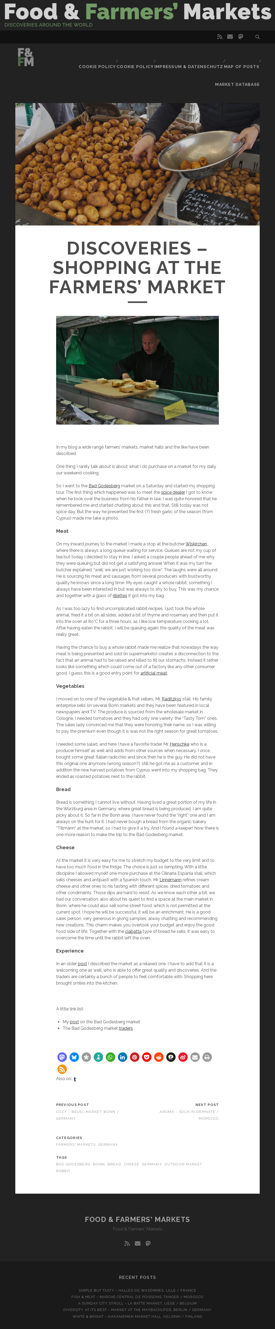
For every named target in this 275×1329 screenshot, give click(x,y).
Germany (108, 1123)
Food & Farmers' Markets (137, 1198)
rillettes (120, 573)
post (82, 941)
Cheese (131, 1142)
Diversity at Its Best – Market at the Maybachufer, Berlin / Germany (137, 1288)
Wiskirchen (196, 522)
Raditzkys (171, 677)
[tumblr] (75, 1057)
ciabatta (133, 909)
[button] (62, 1035)
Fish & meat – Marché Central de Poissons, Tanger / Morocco (137, 1275)
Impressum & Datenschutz (151, 53)
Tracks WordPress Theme (114, 1323)
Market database (240, 53)
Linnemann (171, 858)
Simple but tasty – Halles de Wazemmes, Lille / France (137, 1269)
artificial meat (153, 651)
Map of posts (201, 53)
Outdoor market (183, 1142)
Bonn (99, 1142)
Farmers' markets (76, 1123)
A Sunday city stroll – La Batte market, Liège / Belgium (137, 1281)
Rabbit (63, 1149)
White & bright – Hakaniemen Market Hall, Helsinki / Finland (137, 1294)
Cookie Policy (65, 53)
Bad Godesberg (104, 464)
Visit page (137, 15)
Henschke (179, 722)
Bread (114, 1142)
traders (126, 1006)
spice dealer (173, 470)
